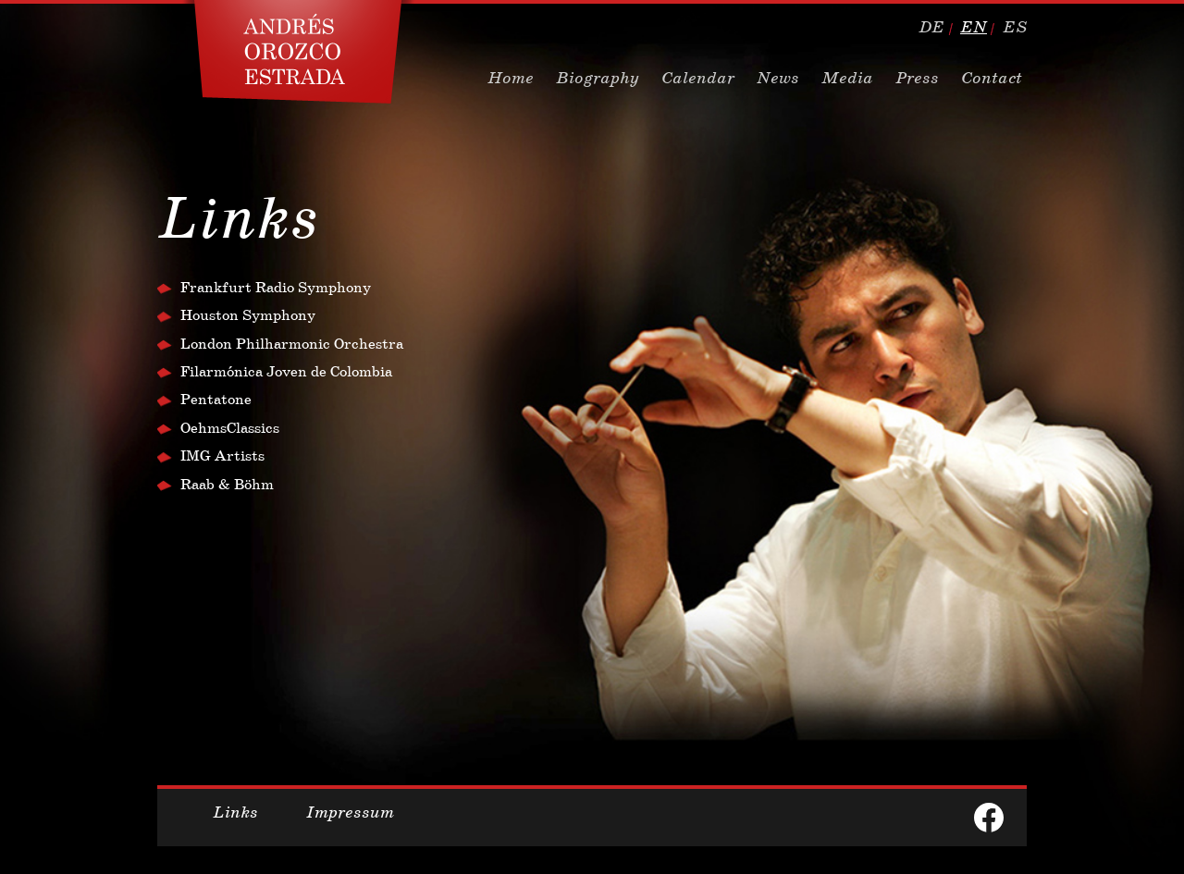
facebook (989, 817)
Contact (991, 77)
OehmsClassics (229, 428)
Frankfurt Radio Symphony (275, 287)
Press (917, 77)
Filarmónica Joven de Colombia (286, 371)
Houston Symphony (247, 315)
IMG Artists (222, 455)
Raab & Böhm (227, 484)
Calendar (697, 77)
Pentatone (216, 399)
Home (510, 77)
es (1015, 27)
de (931, 27)
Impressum (350, 812)
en (973, 27)
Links (235, 812)
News (778, 77)
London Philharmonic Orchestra (291, 343)
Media (847, 77)
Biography (597, 77)
